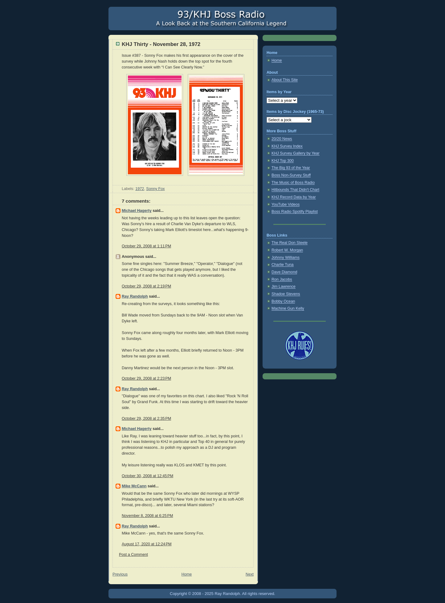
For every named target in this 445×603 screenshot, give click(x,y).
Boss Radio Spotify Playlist (294, 211)
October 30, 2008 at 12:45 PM (147, 476)
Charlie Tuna (282, 264)
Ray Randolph (135, 296)
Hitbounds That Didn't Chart (295, 190)
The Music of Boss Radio (293, 182)
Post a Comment (133, 554)
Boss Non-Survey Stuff (291, 175)
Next (250, 574)
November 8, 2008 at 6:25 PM (147, 516)
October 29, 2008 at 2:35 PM (146, 418)
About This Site (284, 80)
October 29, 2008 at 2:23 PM (146, 378)
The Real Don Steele (289, 243)
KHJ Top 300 (282, 161)
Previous (120, 574)
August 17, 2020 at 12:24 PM (147, 544)
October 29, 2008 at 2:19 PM (146, 286)
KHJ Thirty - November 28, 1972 (161, 44)
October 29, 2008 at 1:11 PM (146, 246)
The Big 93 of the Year (290, 168)
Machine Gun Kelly (287, 308)
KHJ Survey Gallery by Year (295, 153)
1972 (139, 189)
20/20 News (281, 139)
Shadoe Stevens (285, 294)
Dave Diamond (284, 272)
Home (187, 574)
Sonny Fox (155, 189)
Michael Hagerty (137, 211)
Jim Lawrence (283, 286)
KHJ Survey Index (287, 146)
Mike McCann (134, 486)
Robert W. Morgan (287, 250)
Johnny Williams (285, 257)
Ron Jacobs (281, 279)
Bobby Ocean (283, 301)
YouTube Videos (285, 204)
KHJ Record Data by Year (293, 197)
